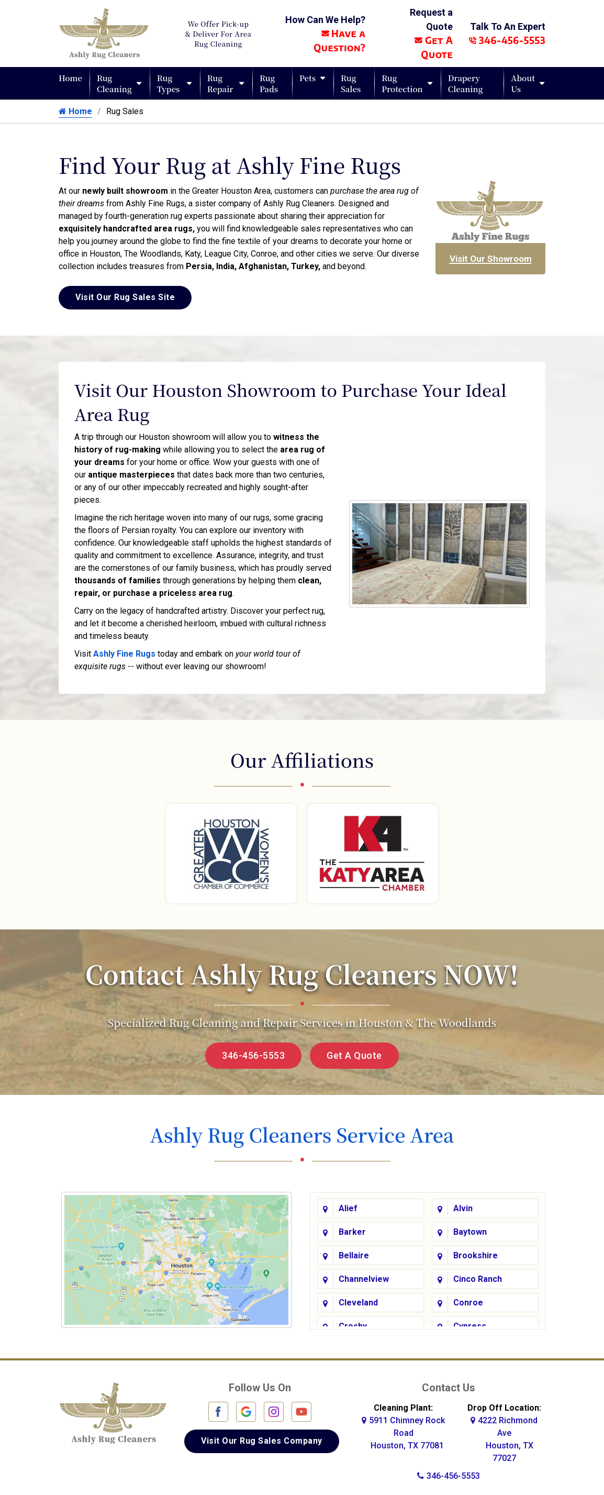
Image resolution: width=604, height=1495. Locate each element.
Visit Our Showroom (491, 258)
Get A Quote (354, 1055)
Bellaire (354, 1254)
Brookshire (475, 1254)
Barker (352, 1231)
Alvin (463, 1207)
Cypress (469, 1325)
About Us (523, 83)
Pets (307, 77)
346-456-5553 (506, 40)
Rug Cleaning (114, 83)
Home (70, 77)
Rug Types (168, 83)
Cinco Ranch (477, 1278)
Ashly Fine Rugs (124, 654)
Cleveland (358, 1301)
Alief (348, 1207)
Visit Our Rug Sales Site (125, 297)
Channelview (364, 1278)
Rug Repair (220, 83)
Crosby (353, 1325)
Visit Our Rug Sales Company (261, 1439)
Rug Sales (351, 83)
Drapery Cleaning (465, 83)
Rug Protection (402, 83)
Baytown (470, 1231)
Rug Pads (269, 83)
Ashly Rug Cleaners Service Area (302, 1134)
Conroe (468, 1301)
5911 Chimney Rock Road (403, 1431)
